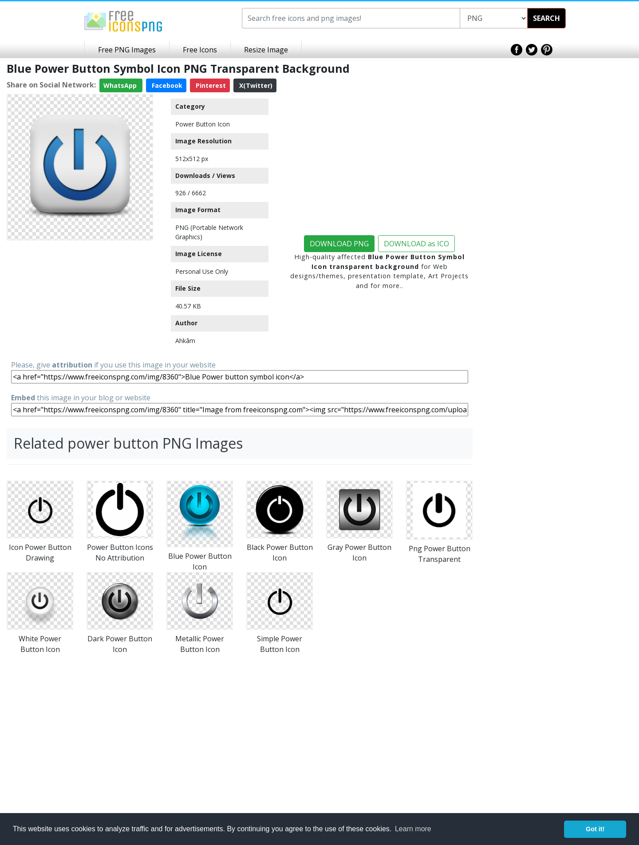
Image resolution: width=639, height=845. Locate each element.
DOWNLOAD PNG (339, 244)
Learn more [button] (413, 829)
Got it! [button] (595, 829)
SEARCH (546, 18)
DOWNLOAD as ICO (416, 244)
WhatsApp (120, 85)
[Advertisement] (80, 299)
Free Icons (200, 50)
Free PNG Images (127, 50)
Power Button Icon (202, 124)
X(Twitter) (254, 85)
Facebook (166, 85)
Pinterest (210, 85)
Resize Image (266, 50)
